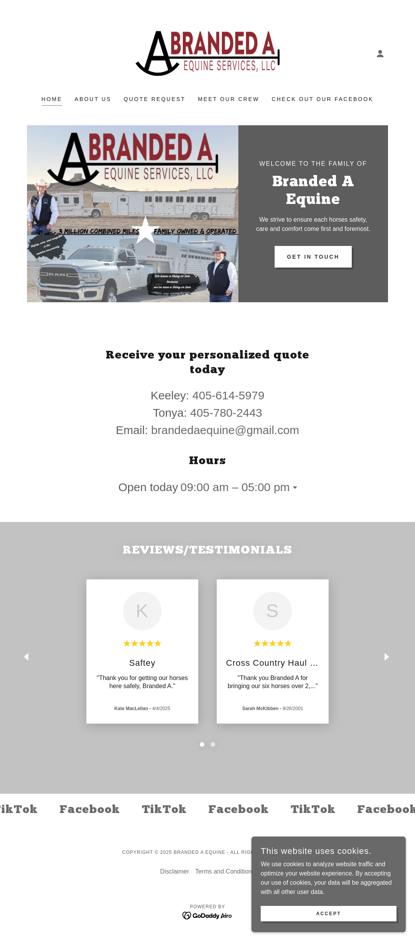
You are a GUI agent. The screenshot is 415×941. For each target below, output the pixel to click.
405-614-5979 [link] (228, 395)
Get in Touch (313, 257)
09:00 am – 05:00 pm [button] (235, 487)
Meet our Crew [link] (228, 99)
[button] (380, 53)
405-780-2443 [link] (226, 412)
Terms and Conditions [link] (225, 871)
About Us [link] (93, 99)
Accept (328, 913)
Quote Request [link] (155, 99)
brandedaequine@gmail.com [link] (225, 430)
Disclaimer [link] (174, 871)
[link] (207, 53)
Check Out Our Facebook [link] (322, 99)
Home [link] (52, 99)
